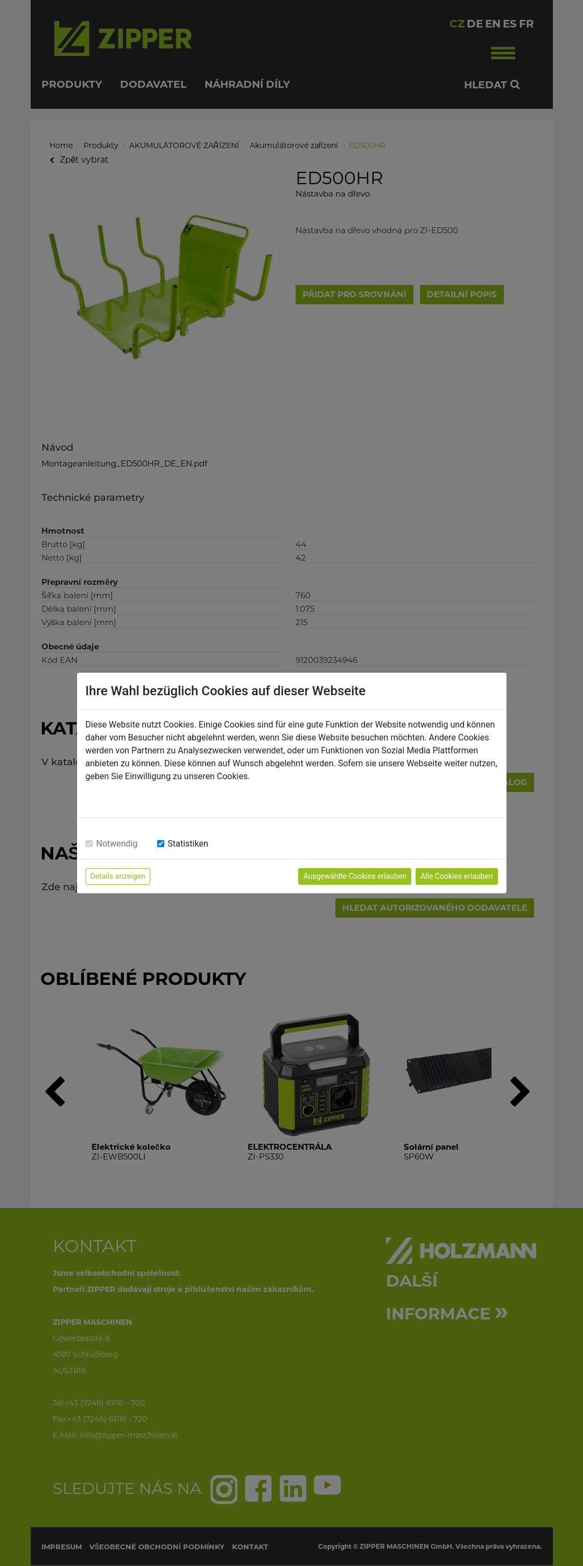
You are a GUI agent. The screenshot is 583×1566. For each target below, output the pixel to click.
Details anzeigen (117, 876)
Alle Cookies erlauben (456, 876)
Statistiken (188, 843)
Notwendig (117, 843)
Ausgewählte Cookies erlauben (354, 876)
